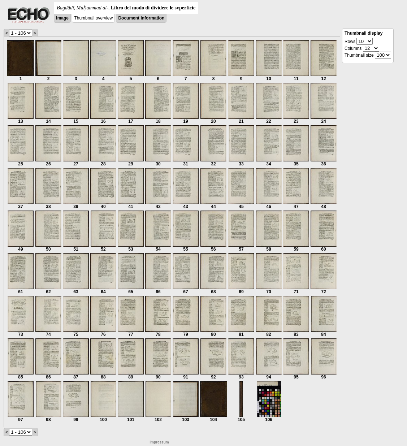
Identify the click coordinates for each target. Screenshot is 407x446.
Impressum (159, 442)
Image (62, 18)
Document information (141, 18)
